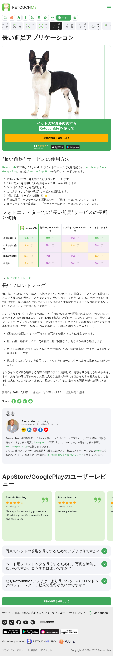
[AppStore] (11, 620)
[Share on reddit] (30, 401)
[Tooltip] (32, 238)
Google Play (9, 171)
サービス (7, 601)
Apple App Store (96, 167)
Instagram (39, 442)
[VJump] (67, 629)
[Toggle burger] (107, 7)
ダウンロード (60, 601)
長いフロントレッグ (19, 278)
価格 (17, 601)
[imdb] (23, 430)
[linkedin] (29, 430)
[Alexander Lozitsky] (12, 426)
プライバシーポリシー (14, 638)
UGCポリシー (47, 638)
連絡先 (26, 601)
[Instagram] (4, 610)
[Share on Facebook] (13, 401)
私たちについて (40, 601)
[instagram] (35, 430)
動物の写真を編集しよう (56, 137)
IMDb (98, 450)
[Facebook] (18, 610)
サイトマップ (77, 601)
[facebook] (40, 430)
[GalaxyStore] (49, 620)
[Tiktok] (11, 610)
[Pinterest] (32, 610)
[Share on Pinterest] (25, 401)
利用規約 (33, 638)
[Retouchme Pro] (41, 629)
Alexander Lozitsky (40, 422)
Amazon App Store (39, 171)
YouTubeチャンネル (17, 446)
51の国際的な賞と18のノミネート (66, 454)
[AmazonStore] (69, 620)
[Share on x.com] (19, 401)
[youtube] (46, 430)
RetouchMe (9, 167)
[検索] (5, 18)
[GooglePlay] (30, 620)
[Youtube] (25, 610)
